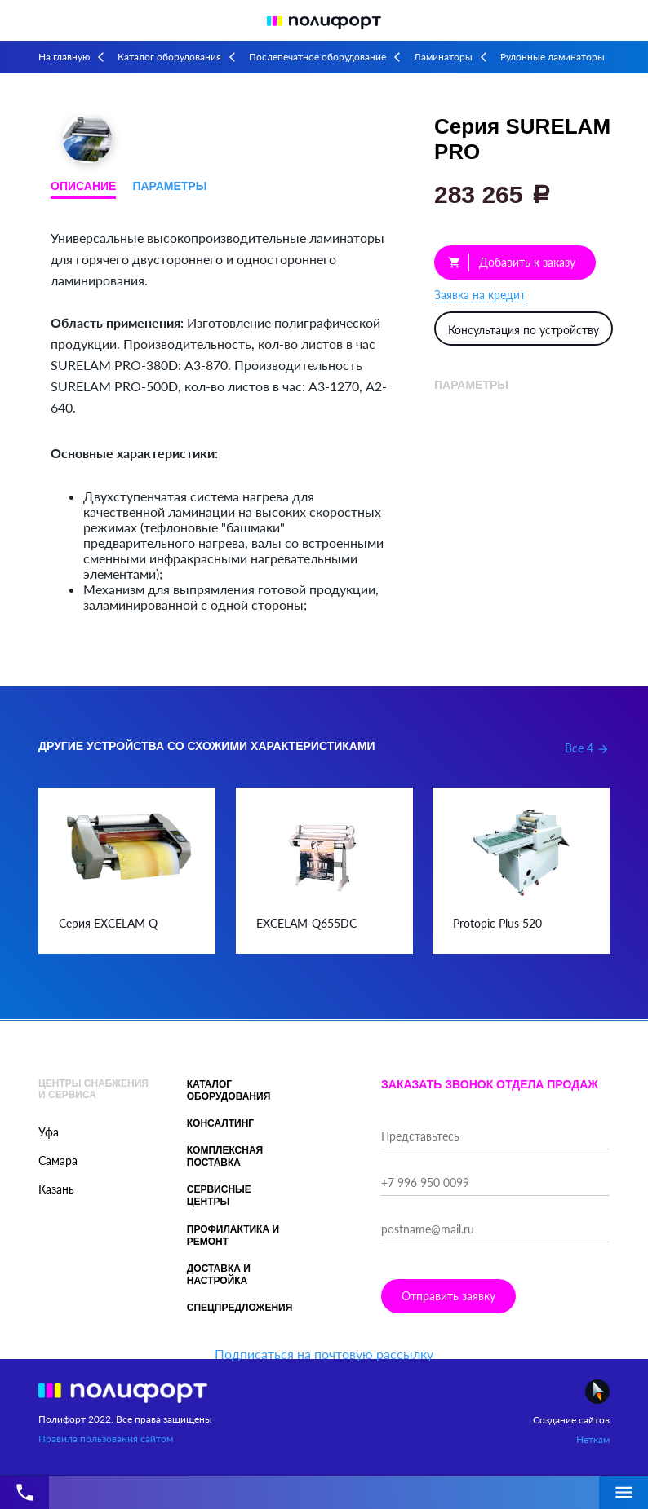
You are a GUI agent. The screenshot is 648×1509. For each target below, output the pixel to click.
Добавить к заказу (511, 262)
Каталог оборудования (169, 57)
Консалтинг (220, 1123)
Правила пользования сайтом (105, 1438)
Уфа (48, 1132)
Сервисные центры (219, 1195)
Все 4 (587, 748)
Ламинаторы (443, 57)
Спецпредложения (240, 1307)
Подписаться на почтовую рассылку (324, 1353)
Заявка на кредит (480, 295)
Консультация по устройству (523, 330)
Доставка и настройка (219, 1274)
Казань (56, 1189)
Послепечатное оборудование (317, 57)
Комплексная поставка (225, 1156)
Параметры (169, 185)
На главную (64, 57)
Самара (58, 1160)
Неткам (593, 1439)
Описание (83, 185)
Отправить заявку (448, 1296)
